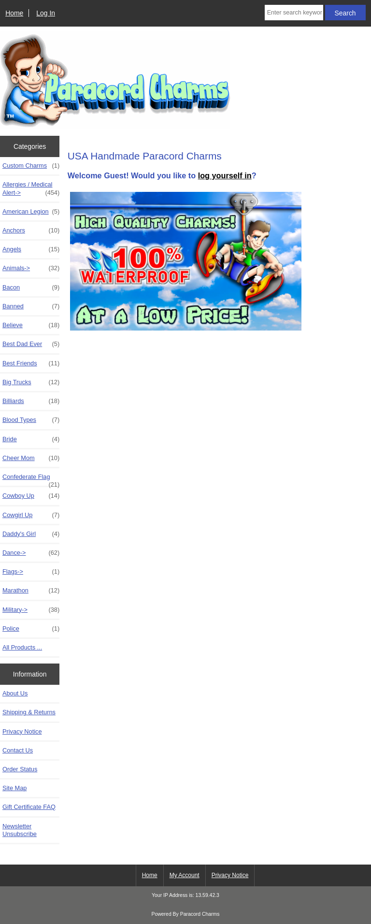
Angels (30, 249)
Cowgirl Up (30, 515)
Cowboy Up (30, 496)
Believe (30, 325)
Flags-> (30, 572)
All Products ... (22, 647)
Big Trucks (30, 382)
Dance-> (30, 553)
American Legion (30, 212)
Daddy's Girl (30, 534)
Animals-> (30, 268)
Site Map (14, 788)
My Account (185, 875)
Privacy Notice (22, 731)
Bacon (30, 287)
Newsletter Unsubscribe (19, 830)
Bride (30, 439)
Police (30, 629)
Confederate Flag (30, 479)
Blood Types (30, 420)
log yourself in (225, 175)
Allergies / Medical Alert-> (30, 188)
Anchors (30, 230)
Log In (45, 13)
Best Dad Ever (30, 344)
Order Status (19, 769)
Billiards (30, 401)
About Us (15, 693)
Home (14, 13)
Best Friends (30, 363)
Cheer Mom (30, 458)
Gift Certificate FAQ (29, 806)
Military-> (30, 610)
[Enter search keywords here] (294, 12)
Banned (30, 306)
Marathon (30, 590)
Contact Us (17, 750)
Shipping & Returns (29, 712)
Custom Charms (30, 166)
